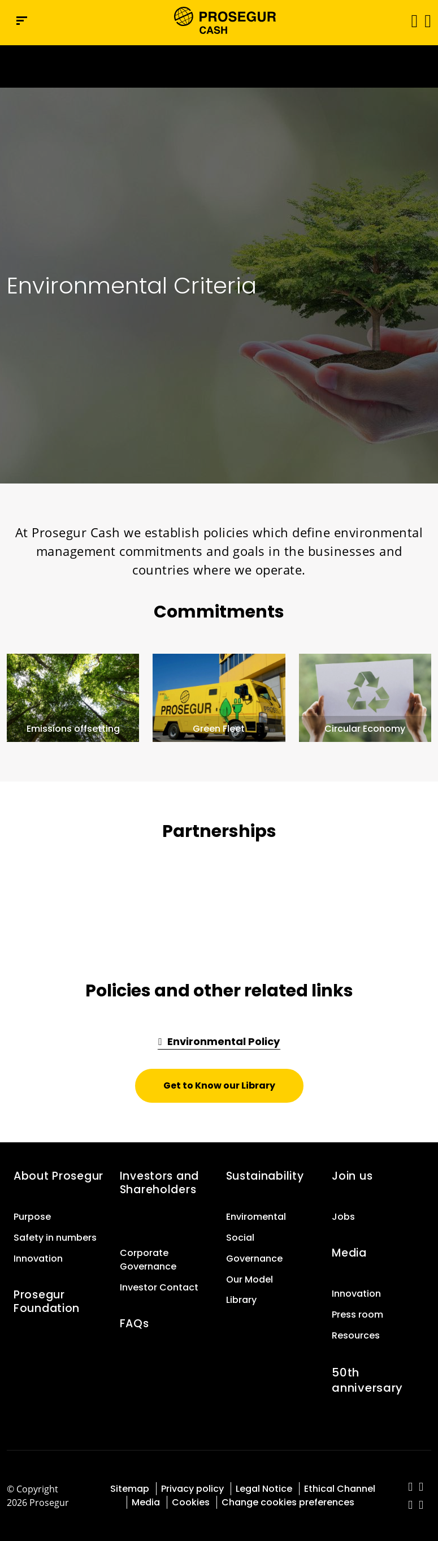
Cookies (191, 1502)
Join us (352, 1176)
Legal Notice (264, 1488)
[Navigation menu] (22, 20)
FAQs (134, 1323)
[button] (427, 20)
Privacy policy (192, 1488)
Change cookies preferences (288, 1502)
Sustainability (265, 1176)
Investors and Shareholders (159, 1182)
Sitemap (129, 1488)
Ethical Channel (339, 1488)
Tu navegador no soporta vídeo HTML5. (219, 66)
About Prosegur (58, 1176)
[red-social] (410, 1487)
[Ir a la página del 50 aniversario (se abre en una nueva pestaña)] (219, 66)
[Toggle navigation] (410, 21)
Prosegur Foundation (47, 1301)
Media (349, 1253)
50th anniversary (367, 1380)
